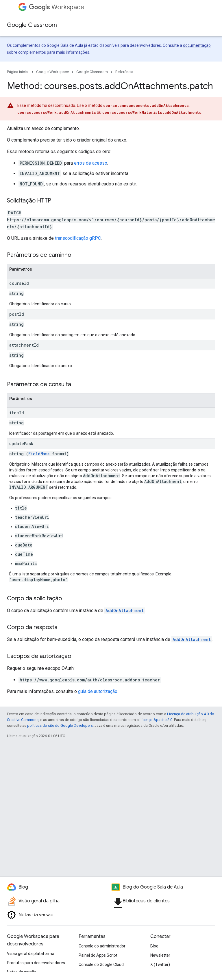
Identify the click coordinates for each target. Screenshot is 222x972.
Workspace (56, 7)
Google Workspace (52, 72)
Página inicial (18, 72)
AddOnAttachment (125, 610)
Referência (124, 72)
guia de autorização (97, 691)
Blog (154, 946)
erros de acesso (90, 163)
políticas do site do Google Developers (60, 725)
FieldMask (39, 453)
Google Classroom (32, 25)
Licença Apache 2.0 (156, 720)
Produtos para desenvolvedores (36, 962)
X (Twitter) (160, 964)
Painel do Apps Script (98, 955)
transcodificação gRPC (78, 238)
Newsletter (160, 955)
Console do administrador (102, 946)
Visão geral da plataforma (30, 953)
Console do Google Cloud (101, 964)
